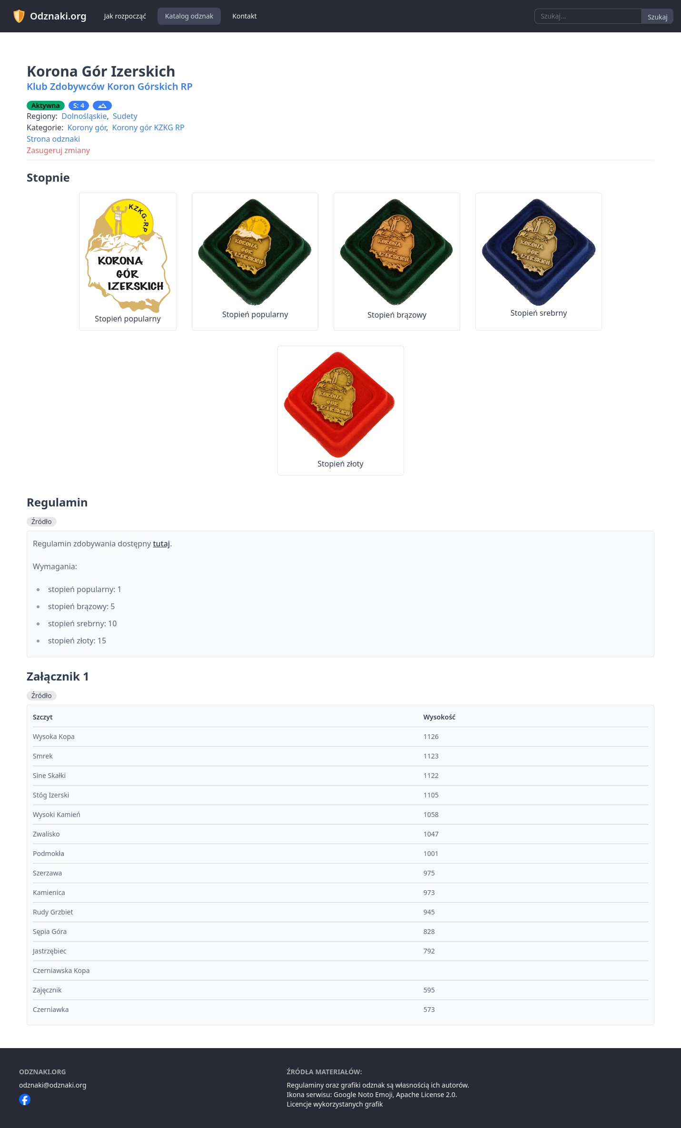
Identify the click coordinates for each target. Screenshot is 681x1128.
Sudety (125, 116)
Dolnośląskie (84, 116)
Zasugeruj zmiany (58, 150)
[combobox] (588, 16)
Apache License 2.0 (425, 1094)
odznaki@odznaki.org (53, 1084)
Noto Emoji (375, 1094)
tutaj (161, 543)
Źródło (41, 521)
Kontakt (244, 15)
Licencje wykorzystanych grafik (335, 1104)
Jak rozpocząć (125, 15)
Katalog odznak (189, 15)
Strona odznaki (53, 139)
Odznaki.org (49, 16)
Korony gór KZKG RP (148, 127)
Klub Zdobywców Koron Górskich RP (110, 86)
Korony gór (87, 127)
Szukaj (658, 16)
